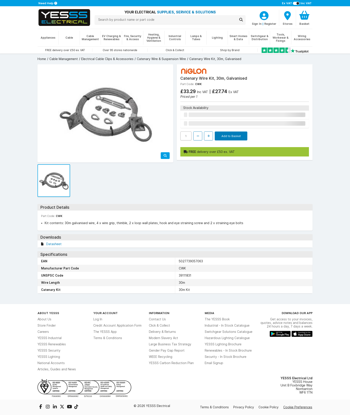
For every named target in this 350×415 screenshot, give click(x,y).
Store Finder (47, 325)
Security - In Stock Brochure (225, 357)
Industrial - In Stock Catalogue (227, 325)
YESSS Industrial (50, 338)
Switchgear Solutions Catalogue (228, 332)
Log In (97, 319)
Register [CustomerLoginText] (270, 23)
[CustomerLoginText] (264, 15)
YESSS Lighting (49, 357)
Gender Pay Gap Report (167, 350)
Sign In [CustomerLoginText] (257, 23)
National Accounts (51, 363)
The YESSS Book (217, 319)
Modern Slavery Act (163, 338)
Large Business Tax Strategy (170, 344)
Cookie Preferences (297, 407)
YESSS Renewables (52, 344)
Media (209, 313)
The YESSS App (105, 332)
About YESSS (48, 313)
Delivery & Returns (162, 332)
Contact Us (157, 319)
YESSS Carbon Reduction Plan (171, 363)
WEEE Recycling (160, 357)
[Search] (241, 19)
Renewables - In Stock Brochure (228, 350)
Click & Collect (159, 325)
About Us (44, 319)
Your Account (105, 313)
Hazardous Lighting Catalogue (227, 338)
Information (159, 313)
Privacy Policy (243, 407)
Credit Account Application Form (117, 325)
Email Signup (214, 363)
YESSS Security (49, 350)
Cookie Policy (268, 407)
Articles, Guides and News (57, 369)
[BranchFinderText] (287, 18)
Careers (43, 332)
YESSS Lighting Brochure (223, 344)
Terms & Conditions (107, 338)
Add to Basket (231, 136)
